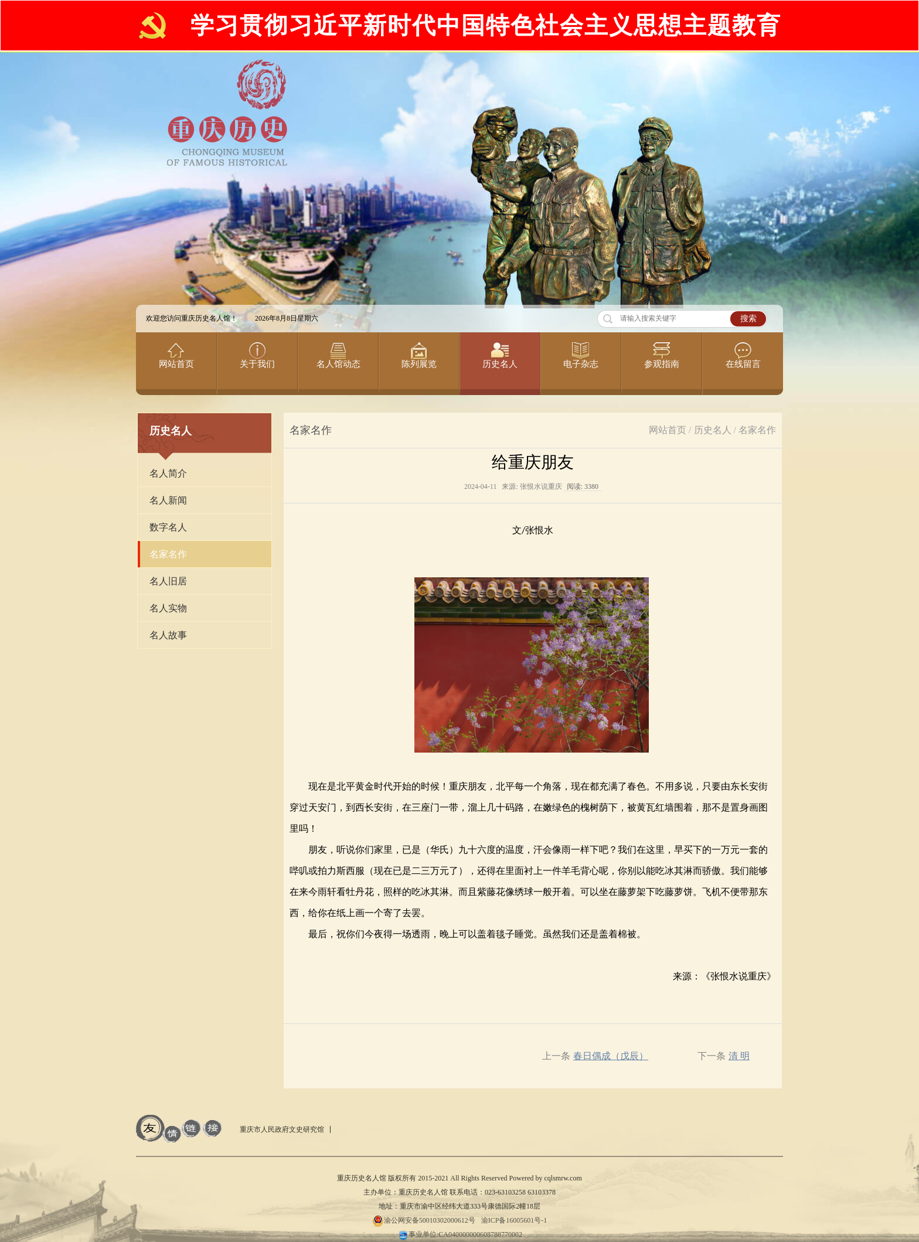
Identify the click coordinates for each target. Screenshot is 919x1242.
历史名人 (712, 430)
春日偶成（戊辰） (610, 1056)
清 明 (739, 1056)
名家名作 (757, 430)
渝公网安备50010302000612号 (423, 1220)
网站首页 (667, 430)
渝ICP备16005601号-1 (514, 1220)
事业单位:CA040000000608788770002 (459, 1234)
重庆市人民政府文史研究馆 (282, 1129)
